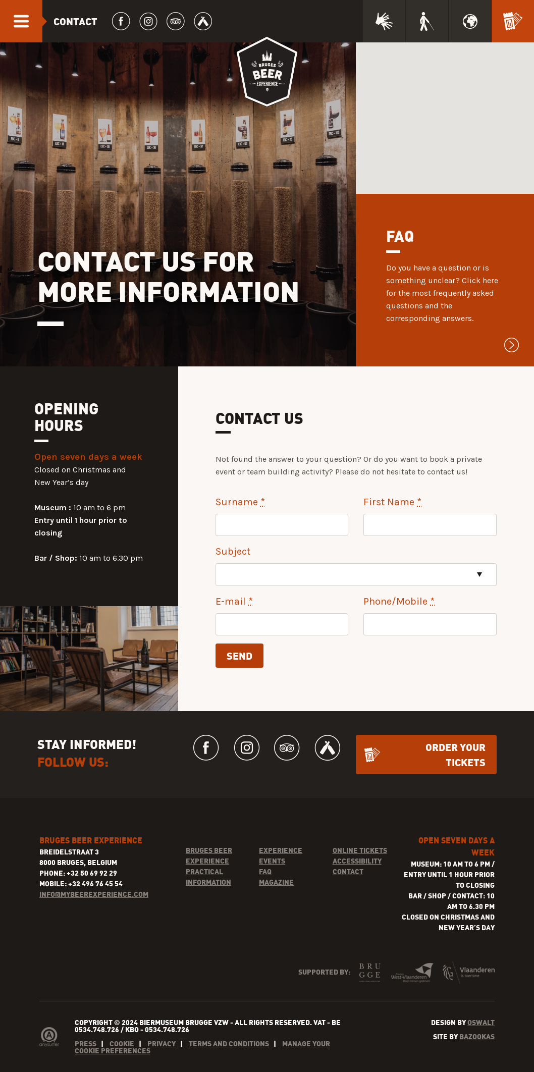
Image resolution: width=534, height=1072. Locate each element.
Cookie (122, 1043)
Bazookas (477, 1036)
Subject (233, 551)
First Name (392, 502)
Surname (240, 502)
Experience (280, 850)
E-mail (234, 601)
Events (272, 860)
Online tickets (360, 850)
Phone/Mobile (399, 601)
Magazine (276, 882)
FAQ (265, 871)
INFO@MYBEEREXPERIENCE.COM (93, 894)
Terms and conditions (229, 1043)
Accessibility (357, 860)
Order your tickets (455, 754)
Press (85, 1043)
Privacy (161, 1043)
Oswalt (481, 1022)
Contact (348, 871)
